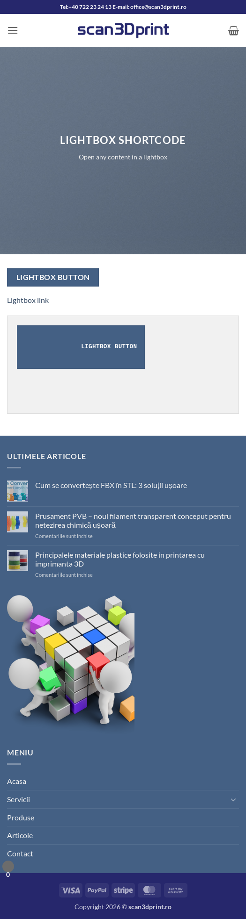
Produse (20, 817)
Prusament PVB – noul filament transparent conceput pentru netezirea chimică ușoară (133, 520)
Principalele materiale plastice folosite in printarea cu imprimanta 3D (120, 559)
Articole (20, 835)
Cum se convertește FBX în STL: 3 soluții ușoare (111, 485)
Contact (20, 853)
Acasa (16, 780)
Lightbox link (28, 299)
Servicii (18, 799)
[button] (12, 30)
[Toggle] (233, 799)
